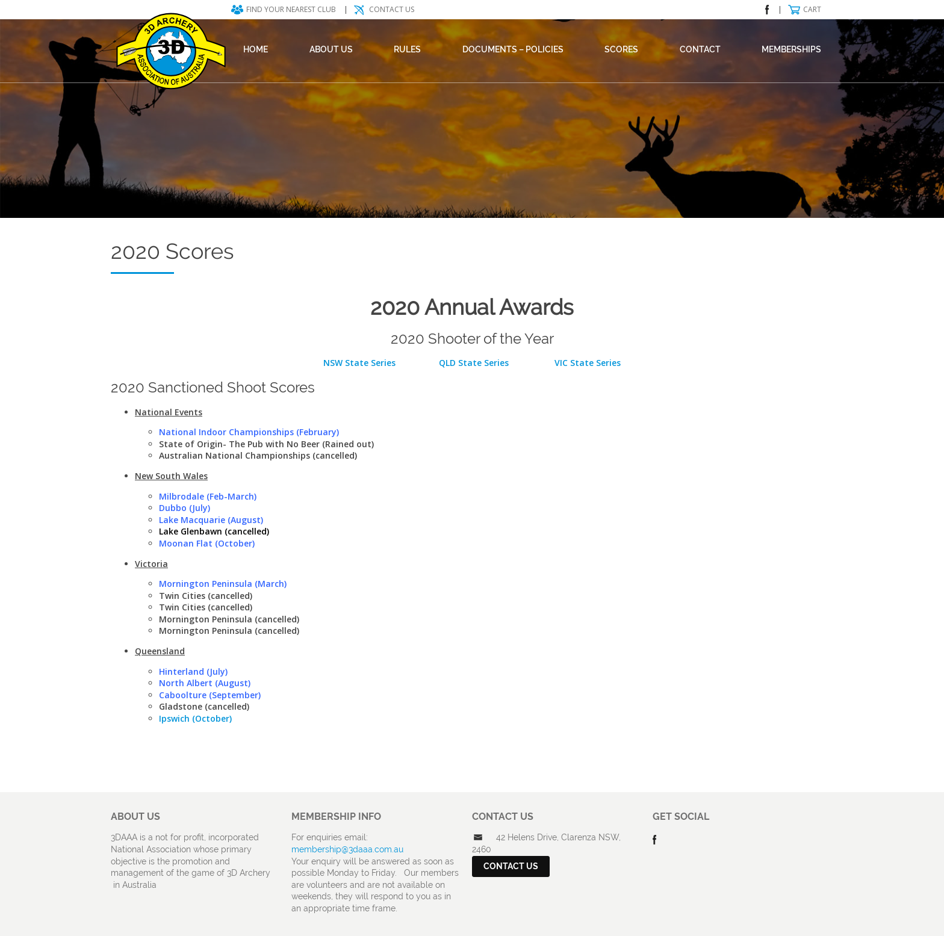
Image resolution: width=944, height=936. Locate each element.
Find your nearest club (291, 9)
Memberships (791, 49)
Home (255, 49)
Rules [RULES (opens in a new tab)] (407, 49)
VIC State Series (586, 362)
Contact (700, 49)
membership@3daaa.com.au (347, 849)
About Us (331, 49)
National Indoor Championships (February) (249, 432)
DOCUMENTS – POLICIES (513, 49)
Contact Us (391, 9)
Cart (812, 9)
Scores (621, 49)
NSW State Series (359, 362)
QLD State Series (474, 362)
